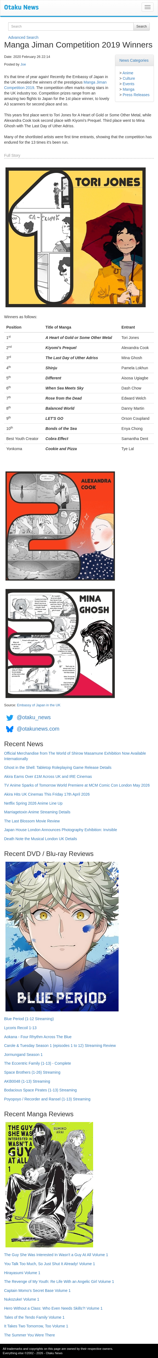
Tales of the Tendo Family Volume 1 (34, 1317)
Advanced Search (23, 37)
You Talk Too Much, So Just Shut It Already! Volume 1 (49, 1264)
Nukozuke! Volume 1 (21, 1299)
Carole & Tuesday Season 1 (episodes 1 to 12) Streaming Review (60, 1045)
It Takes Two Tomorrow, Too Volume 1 (36, 1326)
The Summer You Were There (29, 1335)
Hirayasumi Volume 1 (22, 1273)
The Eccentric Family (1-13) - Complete (37, 1063)
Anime (127, 73)
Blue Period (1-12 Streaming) (29, 1019)
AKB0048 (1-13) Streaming (27, 1081)
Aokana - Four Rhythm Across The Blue (37, 1037)
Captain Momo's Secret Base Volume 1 (37, 1290)
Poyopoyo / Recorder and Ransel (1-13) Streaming (47, 1099)
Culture (129, 78)
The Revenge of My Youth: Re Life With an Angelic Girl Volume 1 (59, 1281)
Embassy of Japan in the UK (39, 705)
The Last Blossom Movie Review (32, 821)
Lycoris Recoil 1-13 (20, 1028)
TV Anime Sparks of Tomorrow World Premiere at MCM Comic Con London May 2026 (77, 785)
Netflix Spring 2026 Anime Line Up (33, 803)
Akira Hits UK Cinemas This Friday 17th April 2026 (47, 794)
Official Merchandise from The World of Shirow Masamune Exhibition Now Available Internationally (75, 756)
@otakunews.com (38, 729)
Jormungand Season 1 (23, 1054)
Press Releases (136, 95)
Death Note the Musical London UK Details (40, 839)
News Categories (134, 60)
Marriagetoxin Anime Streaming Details (37, 812)
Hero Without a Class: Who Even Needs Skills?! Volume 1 (53, 1308)
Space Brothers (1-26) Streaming (32, 1072)
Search (141, 26)
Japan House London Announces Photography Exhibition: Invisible (60, 830)
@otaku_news (34, 717)
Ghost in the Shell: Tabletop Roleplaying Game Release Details (57, 767)
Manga (128, 89)
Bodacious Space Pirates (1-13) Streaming (40, 1090)
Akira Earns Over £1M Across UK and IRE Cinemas (48, 776)
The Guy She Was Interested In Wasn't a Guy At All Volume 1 (56, 1255)
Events (128, 84)
